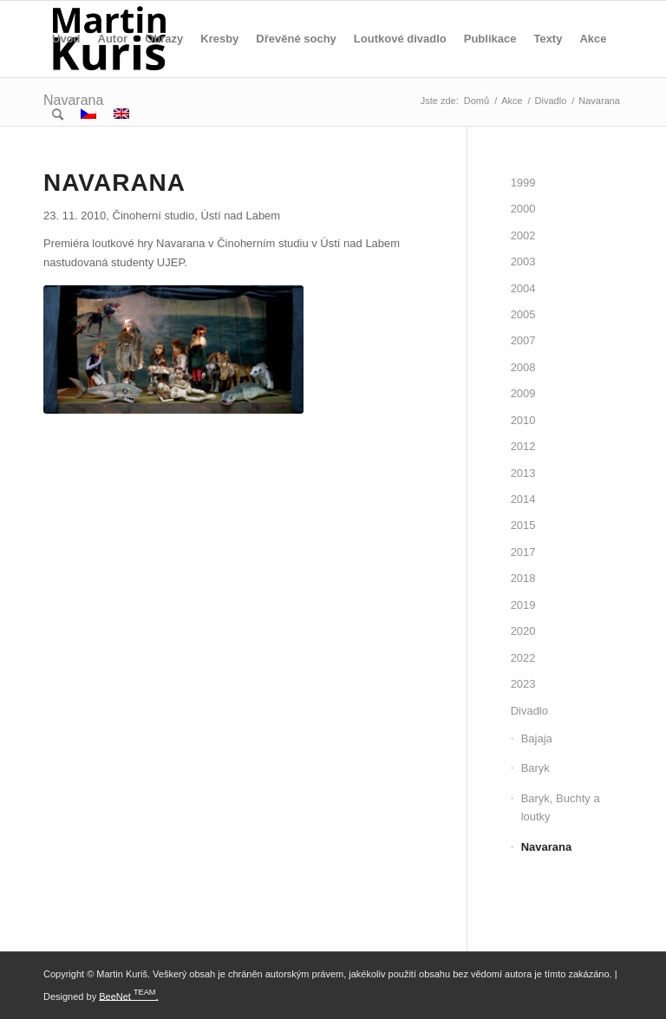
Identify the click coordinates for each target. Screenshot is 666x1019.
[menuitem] (66, 39)
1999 (523, 182)
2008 (523, 367)
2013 (523, 473)
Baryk (535, 767)
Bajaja (536, 738)
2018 (523, 578)
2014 (523, 499)
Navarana (546, 846)
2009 (523, 393)
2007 (523, 340)
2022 (523, 657)
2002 (523, 235)
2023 (523, 683)
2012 (523, 446)
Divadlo (529, 710)
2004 (523, 288)
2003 (523, 261)
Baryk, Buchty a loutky (560, 807)
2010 (523, 420)
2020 (523, 630)
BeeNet (115, 995)
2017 (523, 551)
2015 (523, 525)
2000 (523, 208)
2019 (523, 604)
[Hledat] (57, 115)
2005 (523, 314)
